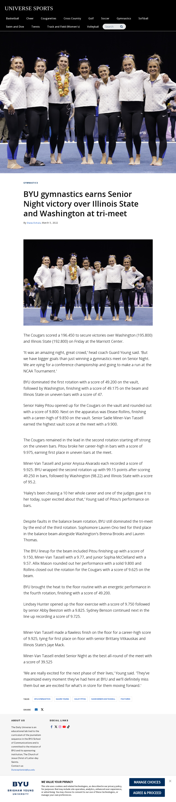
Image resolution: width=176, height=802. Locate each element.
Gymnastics (124, 18)
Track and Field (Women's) (63, 26)
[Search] (114, 26)
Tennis (35, 26)
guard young (62, 699)
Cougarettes (48, 18)
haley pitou (80, 699)
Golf (91, 18)
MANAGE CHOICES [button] (147, 782)
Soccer (105, 18)
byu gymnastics (42, 699)
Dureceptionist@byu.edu (24, 769)
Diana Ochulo (34, 222)
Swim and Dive (15, 26)
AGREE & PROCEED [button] (147, 793)
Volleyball (93, 26)
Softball (143, 18)
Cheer (29, 18)
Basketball (12, 18)
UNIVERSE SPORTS (29, 8)
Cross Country (72, 18)
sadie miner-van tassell (103, 699)
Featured (125, 699)
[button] (170, 781)
